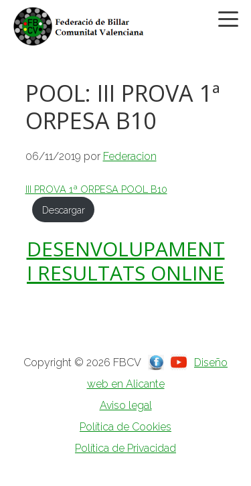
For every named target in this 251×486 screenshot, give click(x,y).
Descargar (63, 210)
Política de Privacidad (125, 448)
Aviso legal (126, 405)
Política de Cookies (125, 426)
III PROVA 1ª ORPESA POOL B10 (96, 189)
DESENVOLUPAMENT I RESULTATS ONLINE (126, 261)
